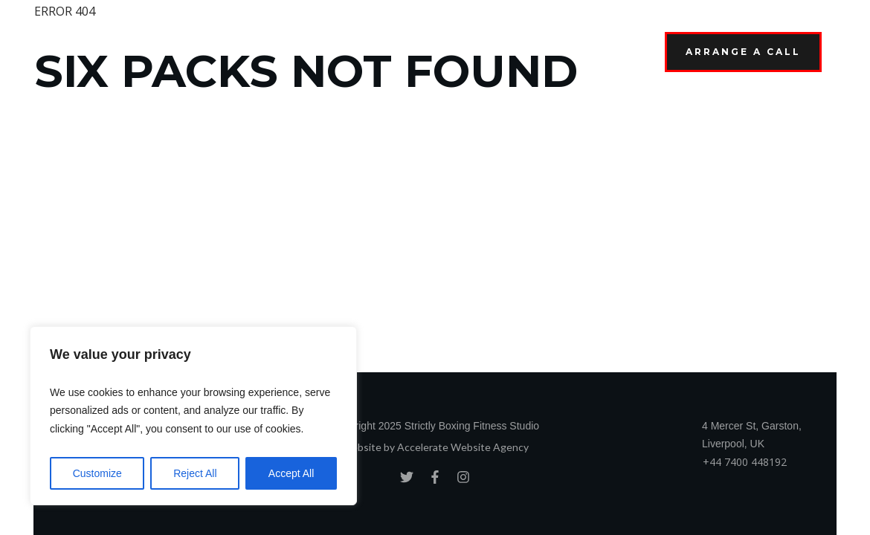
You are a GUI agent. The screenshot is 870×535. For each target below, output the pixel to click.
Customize (97, 473)
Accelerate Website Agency (463, 447)
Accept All (291, 473)
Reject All (194, 473)
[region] (193, 416)
